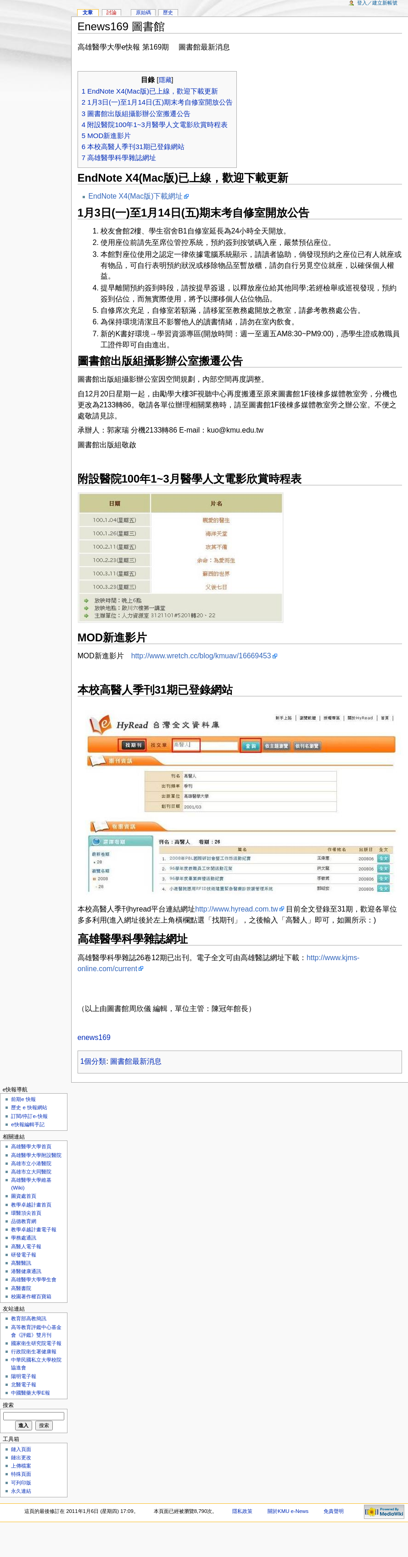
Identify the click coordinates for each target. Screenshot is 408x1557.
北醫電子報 (23, 1384)
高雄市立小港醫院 (31, 1163)
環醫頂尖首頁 (26, 1213)
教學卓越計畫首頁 (31, 1204)
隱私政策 (242, 1511)
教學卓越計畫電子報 (33, 1229)
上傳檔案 (21, 1465)
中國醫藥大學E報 (30, 1393)
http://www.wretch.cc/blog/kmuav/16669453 (201, 656)
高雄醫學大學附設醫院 (36, 1155)
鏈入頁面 (21, 1449)
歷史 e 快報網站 (31, 1107)
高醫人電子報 (26, 1246)
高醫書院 (21, 1288)
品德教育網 (23, 1221)
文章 (88, 12)
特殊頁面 (21, 1474)
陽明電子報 (23, 1376)
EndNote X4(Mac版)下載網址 (135, 196)
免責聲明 (334, 1511)
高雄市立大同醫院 (31, 1171)
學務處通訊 (23, 1237)
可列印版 (21, 1482)
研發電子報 (23, 1254)
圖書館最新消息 (136, 1061)
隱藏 (165, 79)
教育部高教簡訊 (28, 1318)
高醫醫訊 (21, 1263)
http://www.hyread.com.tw (236, 909)
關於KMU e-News (288, 1511)
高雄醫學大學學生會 (33, 1279)
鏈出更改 (21, 1457)
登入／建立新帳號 (377, 3)
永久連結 (21, 1491)
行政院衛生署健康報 (33, 1351)
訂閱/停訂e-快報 (29, 1116)
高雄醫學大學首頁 (31, 1146)
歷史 (168, 12)
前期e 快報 (23, 1099)
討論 (111, 12)
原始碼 (143, 12)
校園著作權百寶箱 (31, 1296)
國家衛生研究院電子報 (36, 1343)
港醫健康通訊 (26, 1271)
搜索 (8, 1405)
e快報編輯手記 (27, 1124)
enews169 (94, 1037)
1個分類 (93, 1061)
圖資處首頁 (23, 1196)
